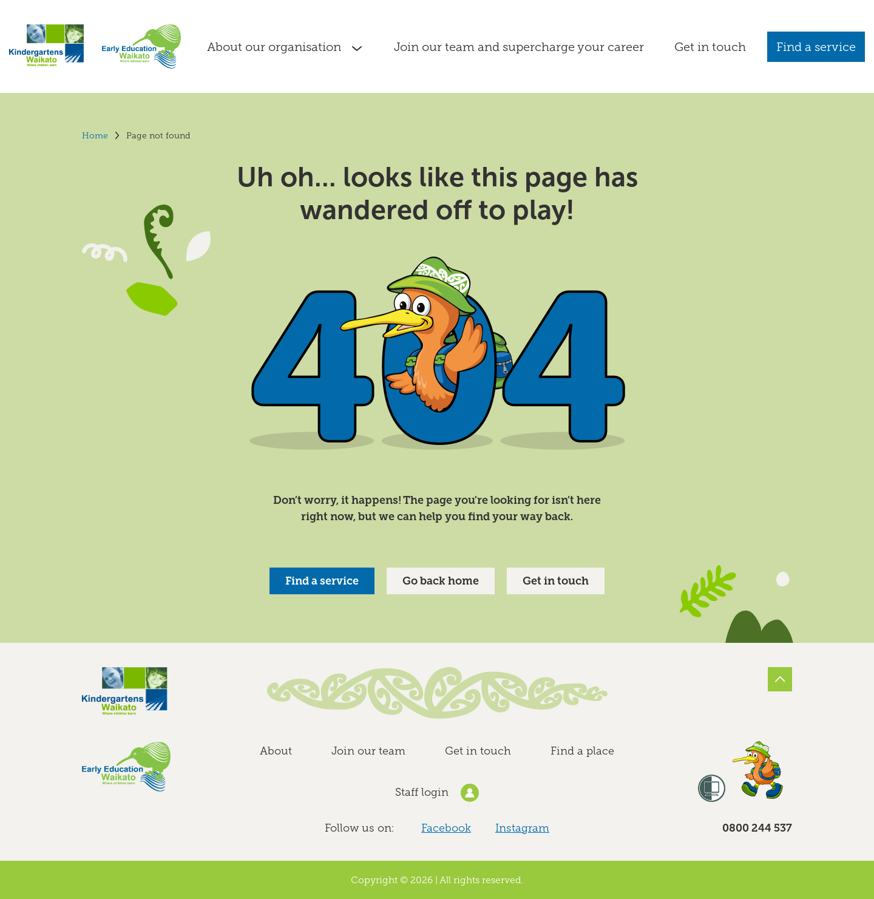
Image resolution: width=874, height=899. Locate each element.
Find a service (816, 46)
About (276, 751)
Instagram (522, 828)
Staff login (437, 793)
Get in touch (556, 581)
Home (95, 135)
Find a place (582, 751)
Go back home (440, 581)
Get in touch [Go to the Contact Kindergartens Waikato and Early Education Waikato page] (710, 46)
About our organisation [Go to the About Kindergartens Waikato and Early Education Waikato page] (274, 46)
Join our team (368, 751)
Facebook (446, 828)
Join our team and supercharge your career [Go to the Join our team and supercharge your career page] (519, 46)
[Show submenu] (357, 46)
